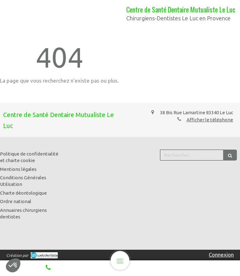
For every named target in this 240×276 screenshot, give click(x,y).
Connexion (221, 255)
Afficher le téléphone (210, 119)
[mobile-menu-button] (120, 260)
